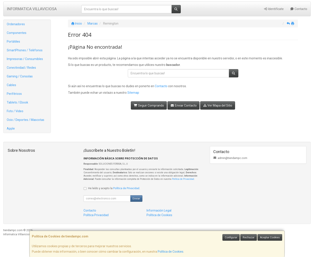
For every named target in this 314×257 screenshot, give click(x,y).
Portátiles (13, 41)
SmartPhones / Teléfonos (25, 50)
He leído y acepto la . (114, 188)
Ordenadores (16, 24)
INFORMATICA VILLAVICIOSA (32, 9)
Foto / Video (15, 111)
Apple (11, 128)
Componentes (16, 33)
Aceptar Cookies (270, 237)
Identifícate (273, 9)
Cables (11, 85)
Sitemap (133, 92)
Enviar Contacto (183, 105)
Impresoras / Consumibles (25, 59)
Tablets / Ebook (17, 102)
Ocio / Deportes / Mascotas (25, 120)
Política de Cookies (170, 251)
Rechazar (248, 237)
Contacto (298, 9)
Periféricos (14, 93)
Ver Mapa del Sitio (217, 105)
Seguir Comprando (149, 105)
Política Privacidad (96, 215)
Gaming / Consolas (20, 76)
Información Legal (159, 210)
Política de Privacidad (183, 179)
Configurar (231, 237)
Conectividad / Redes (21, 67)
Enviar (136, 198)
